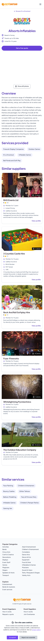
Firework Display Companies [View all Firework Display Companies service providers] (13, 149)
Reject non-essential (28, 637)
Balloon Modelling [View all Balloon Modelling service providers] (9, 497)
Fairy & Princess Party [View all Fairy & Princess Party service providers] (28, 497)
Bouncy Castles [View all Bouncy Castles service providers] (8, 491)
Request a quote (8, 614)
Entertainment (7, 584)
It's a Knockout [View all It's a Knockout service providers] (8, 155)
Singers (4, 570)
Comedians (26, 552)
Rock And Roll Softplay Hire (16, 312)
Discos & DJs (26, 557)
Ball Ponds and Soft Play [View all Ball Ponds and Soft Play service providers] (12, 161)
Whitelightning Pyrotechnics (17, 401)
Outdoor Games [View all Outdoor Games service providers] (34, 149)
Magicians (5, 567)
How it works (6, 612)
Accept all (12, 637)
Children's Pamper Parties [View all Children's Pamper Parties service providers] (29, 503)
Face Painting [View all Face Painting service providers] (8, 486)
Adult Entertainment (29, 547)
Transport (5, 575)
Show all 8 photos (22, 86)
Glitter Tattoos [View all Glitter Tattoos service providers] (24, 491)
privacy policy (36, 630)
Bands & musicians (8, 587)
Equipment (25, 560)
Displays (5, 560)
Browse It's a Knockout (23, 11)
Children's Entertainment (30, 549)
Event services (7, 589)
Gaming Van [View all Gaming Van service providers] (7, 508)
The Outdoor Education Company (19, 449)
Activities (5, 547)
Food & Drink (26, 562)
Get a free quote (22, 48)
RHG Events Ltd (10, 200)
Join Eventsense (29, 614)
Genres (4, 565)
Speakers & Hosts (8, 573)
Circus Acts (6, 552)
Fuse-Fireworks (11, 358)
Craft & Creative (8, 555)
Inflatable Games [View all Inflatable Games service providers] (25, 155)
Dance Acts (26, 555)
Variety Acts (26, 575)
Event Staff (6, 562)
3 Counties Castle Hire (14, 253)
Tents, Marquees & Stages (31, 573)
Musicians (25, 567)
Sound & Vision (27, 570)
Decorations (6, 557)
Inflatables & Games (29, 565)
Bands (4, 549)
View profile (36, 221)
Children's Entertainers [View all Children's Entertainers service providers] (26, 486)
